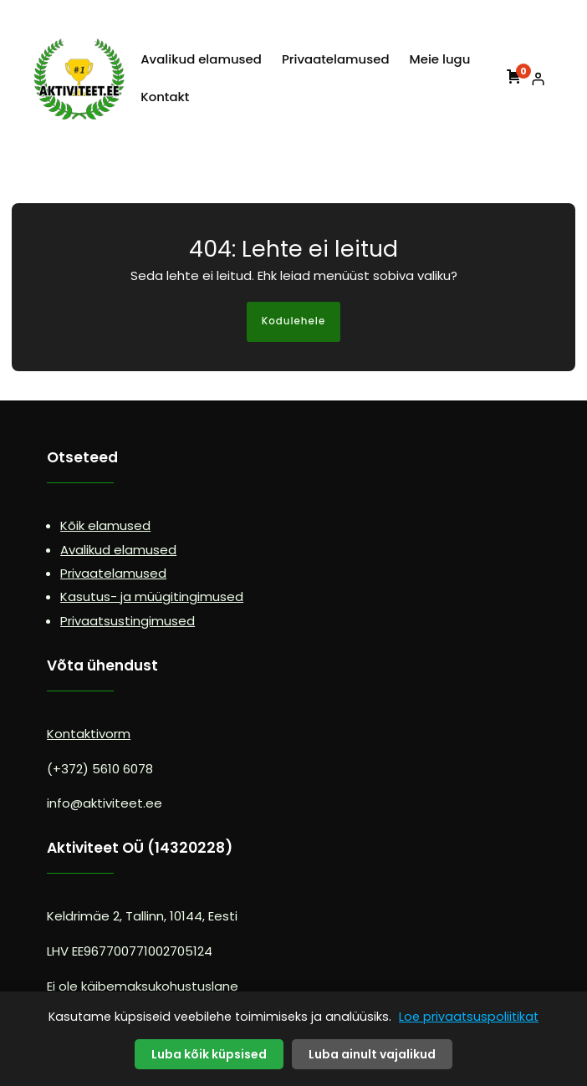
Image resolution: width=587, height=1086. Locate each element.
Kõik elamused (105, 525)
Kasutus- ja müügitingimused (151, 596)
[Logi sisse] (538, 79)
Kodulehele (294, 321)
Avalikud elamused (118, 549)
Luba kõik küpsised (209, 1054)
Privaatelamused (113, 573)
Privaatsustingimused (127, 621)
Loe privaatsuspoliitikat (469, 1016)
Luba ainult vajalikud (372, 1054)
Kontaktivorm (88, 733)
